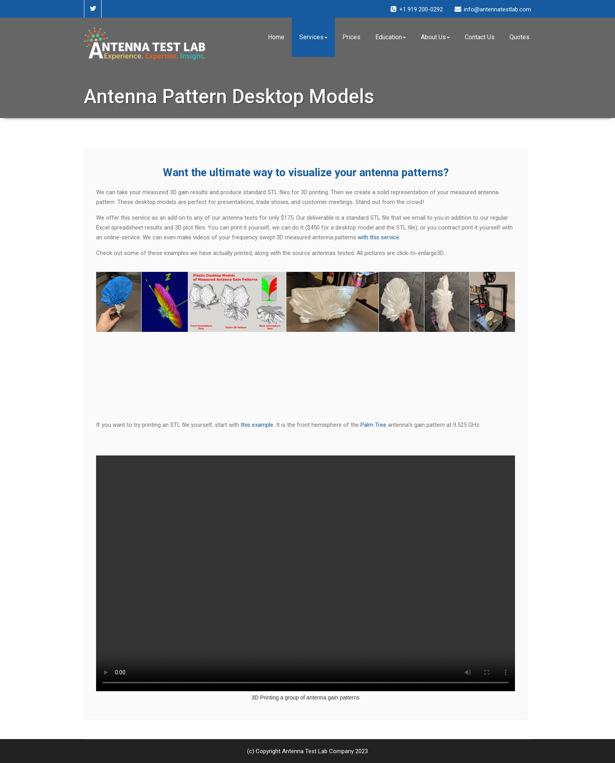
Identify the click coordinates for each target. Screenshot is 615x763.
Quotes (519, 37)
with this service (378, 237)
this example (257, 424)
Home (276, 37)
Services (313, 37)
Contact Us (480, 37)
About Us (435, 37)
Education (390, 37)
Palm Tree (373, 424)
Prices (351, 37)
